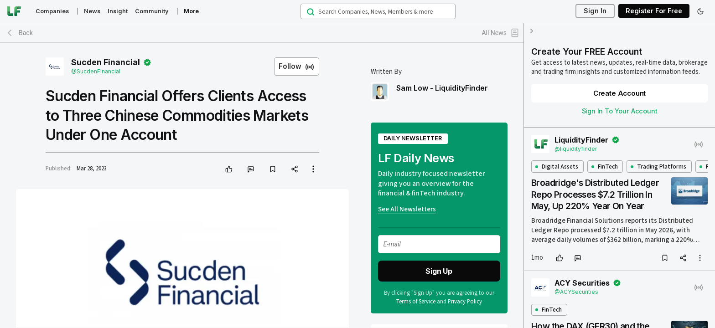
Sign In (595, 11)
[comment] (251, 169)
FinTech (604, 166)
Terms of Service (416, 301)
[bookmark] (273, 169)
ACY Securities (582, 283)
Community (152, 11)
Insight (118, 11)
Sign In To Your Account (620, 111)
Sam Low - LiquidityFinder (442, 87)
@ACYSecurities (576, 291)
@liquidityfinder (575, 148)
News (92, 11)
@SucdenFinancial (95, 71)
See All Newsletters (407, 209)
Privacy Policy (465, 301)
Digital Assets (556, 166)
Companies (52, 11)
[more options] (700, 258)
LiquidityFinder (581, 140)
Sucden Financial (105, 62)
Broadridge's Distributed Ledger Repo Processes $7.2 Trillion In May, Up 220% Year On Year (595, 194)
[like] (229, 169)
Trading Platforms (658, 166)
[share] (294, 169)
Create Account (619, 93)
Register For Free (654, 11)
